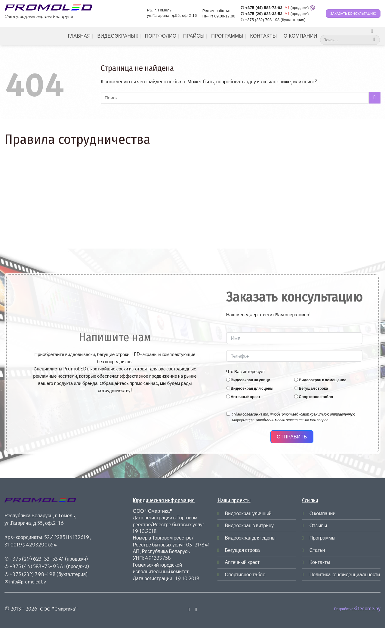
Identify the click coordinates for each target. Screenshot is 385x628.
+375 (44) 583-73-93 (34, 566)
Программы (227, 36)
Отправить (292, 437)
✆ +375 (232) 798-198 (260, 19)
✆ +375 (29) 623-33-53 (261, 14)
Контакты (263, 36)
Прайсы (194, 36)
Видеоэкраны (117, 36)
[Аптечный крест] (228, 396)
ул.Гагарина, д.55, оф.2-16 (172, 16)
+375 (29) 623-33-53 (33, 559)
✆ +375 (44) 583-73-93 (261, 8)
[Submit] (374, 40)
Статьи (317, 550)
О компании (300, 36)
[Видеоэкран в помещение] (296, 380)
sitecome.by (367, 608)
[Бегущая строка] (296, 388)
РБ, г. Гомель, (160, 10)
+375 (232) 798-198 (32, 574)
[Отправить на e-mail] (196, 609)
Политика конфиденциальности (345, 574)
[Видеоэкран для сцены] (228, 388)
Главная (79, 36)
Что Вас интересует (245, 371)
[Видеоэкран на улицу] (228, 380)
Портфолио (161, 36)
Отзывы (318, 525)
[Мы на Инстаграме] (373, 31)
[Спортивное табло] (296, 396)
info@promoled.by (27, 582)
